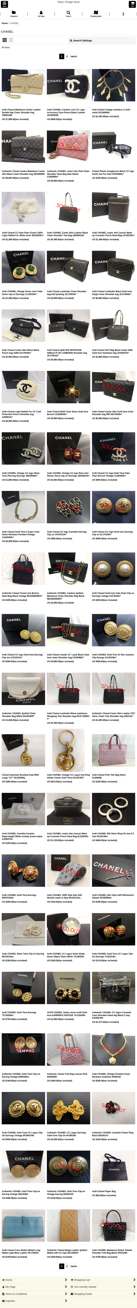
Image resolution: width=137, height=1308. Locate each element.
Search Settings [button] (81, 40)
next (74, 56)
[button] (4, 4)
